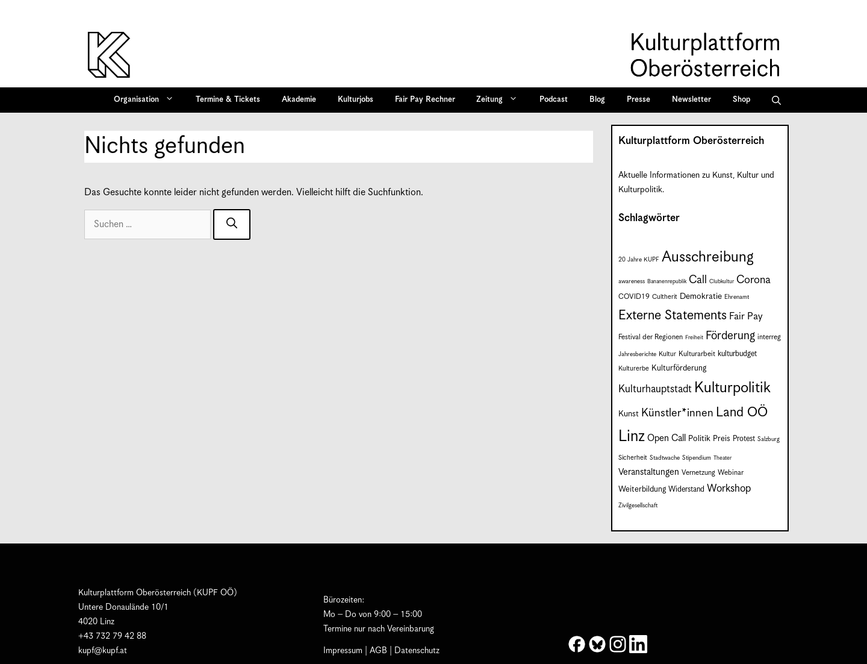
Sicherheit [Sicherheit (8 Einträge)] (632, 458)
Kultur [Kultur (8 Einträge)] (667, 354)
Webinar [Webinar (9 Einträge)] (731, 473)
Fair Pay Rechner (425, 99)
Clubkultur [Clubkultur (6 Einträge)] (721, 281)
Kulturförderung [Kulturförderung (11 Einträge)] (678, 368)
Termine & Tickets (228, 99)
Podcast (553, 99)
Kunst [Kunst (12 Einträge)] (628, 414)
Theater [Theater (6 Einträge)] (722, 458)
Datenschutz (417, 651)
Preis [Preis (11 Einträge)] (721, 438)
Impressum (342, 651)
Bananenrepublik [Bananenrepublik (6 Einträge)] (666, 281)
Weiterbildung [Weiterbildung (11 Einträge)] (642, 489)
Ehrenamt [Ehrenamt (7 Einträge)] (736, 297)
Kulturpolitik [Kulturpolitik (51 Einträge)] (732, 388)
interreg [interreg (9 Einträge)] (769, 337)
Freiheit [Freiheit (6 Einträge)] (694, 337)
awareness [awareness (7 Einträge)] (631, 281)
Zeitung (501, 100)
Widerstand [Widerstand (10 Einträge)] (686, 489)
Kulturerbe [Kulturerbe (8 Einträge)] (633, 368)
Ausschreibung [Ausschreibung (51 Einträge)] (708, 257)
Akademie (299, 99)
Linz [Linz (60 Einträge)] (631, 436)
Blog (597, 99)
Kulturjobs (355, 99)
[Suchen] (231, 224)
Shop (741, 99)
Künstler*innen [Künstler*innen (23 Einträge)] (677, 413)
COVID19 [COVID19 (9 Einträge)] (634, 297)
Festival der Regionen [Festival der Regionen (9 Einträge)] (650, 337)
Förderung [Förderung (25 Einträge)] (730, 336)
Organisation (148, 100)
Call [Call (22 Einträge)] (698, 280)
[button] (776, 100)
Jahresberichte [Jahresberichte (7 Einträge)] (637, 354)
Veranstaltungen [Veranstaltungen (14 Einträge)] (648, 472)
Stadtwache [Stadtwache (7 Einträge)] (665, 458)
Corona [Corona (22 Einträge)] (753, 280)
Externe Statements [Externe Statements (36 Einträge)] (672, 315)
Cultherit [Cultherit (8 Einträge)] (664, 297)
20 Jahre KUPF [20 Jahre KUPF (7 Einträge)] (638, 259)
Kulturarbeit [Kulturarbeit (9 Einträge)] (697, 354)
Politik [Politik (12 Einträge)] (699, 438)
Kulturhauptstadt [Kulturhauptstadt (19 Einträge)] (655, 389)
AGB (378, 651)
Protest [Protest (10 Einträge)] (744, 438)
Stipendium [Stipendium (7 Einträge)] (696, 458)
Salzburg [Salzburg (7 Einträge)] (768, 439)
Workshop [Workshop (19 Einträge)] (729, 489)
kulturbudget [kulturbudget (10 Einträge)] (737, 354)
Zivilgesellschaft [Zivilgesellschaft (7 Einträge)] (637, 505)
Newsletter (691, 99)
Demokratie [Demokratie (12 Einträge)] (701, 296)
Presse (638, 99)
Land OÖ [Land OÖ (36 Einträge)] (742, 412)
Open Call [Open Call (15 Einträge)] (666, 438)
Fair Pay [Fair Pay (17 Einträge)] (745, 316)
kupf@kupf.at (102, 651)
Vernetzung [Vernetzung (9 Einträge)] (698, 473)
